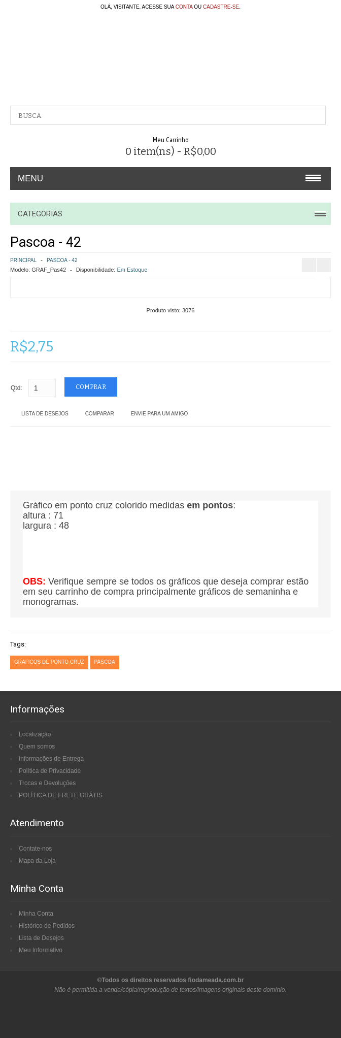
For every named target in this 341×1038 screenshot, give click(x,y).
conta (184, 7)
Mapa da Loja (37, 860)
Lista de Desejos (45, 413)
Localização (35, 734)
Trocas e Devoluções (47, 783)
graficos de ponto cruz (49, 662)
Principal (23, 260)
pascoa (104, 662)
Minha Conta (36, 913)
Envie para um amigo (159, 413)
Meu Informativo (40, 950)
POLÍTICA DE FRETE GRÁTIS (61, 795)
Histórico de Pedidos (47, 925)
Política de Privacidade (50, 770)
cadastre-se (221, 7)
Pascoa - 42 (62, 260)
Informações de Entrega (51, 758)
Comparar (99, 413)
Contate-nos (35, 848)
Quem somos (37, 746)
